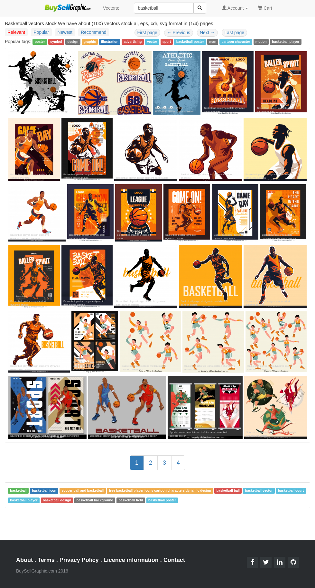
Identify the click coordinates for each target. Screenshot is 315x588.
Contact (174, 560)
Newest (65, 32)
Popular (41, 32)
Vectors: (111, 8)
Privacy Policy (79, 560)
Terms (46, 560)
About (24, 560)
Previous (178, 32)
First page (147, 32)
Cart (265, 8)
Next (207, 32)
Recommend (93, 32)
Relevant (16, 32)
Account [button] (235, 8)
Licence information (131, 560)
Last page (235, 32)
